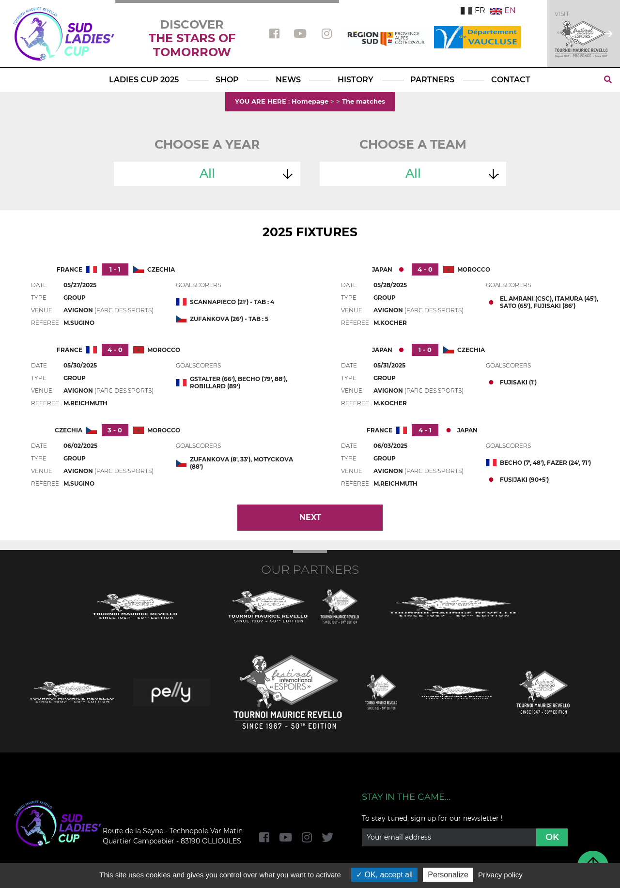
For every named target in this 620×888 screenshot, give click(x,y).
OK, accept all (384, 875)
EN (503, 10)
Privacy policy (500, 875)
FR (473, 10)
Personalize (448, 875)
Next (310, 517)
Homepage (310, 101)
